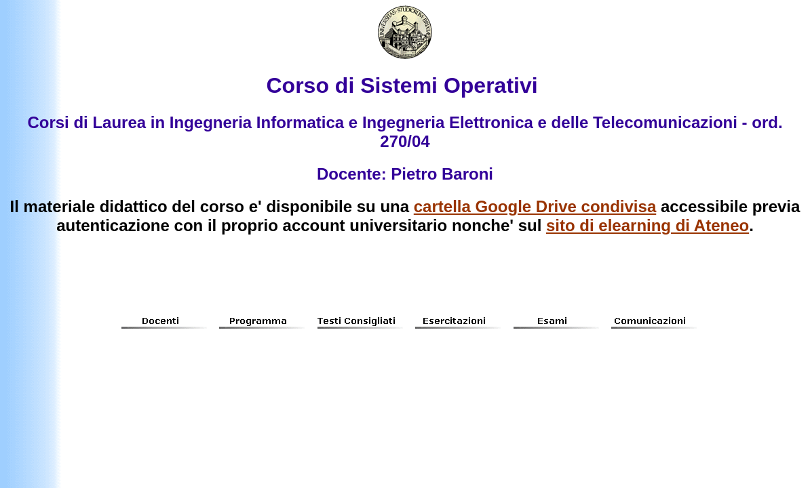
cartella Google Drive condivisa (535, 206)
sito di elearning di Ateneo (647, 225)
